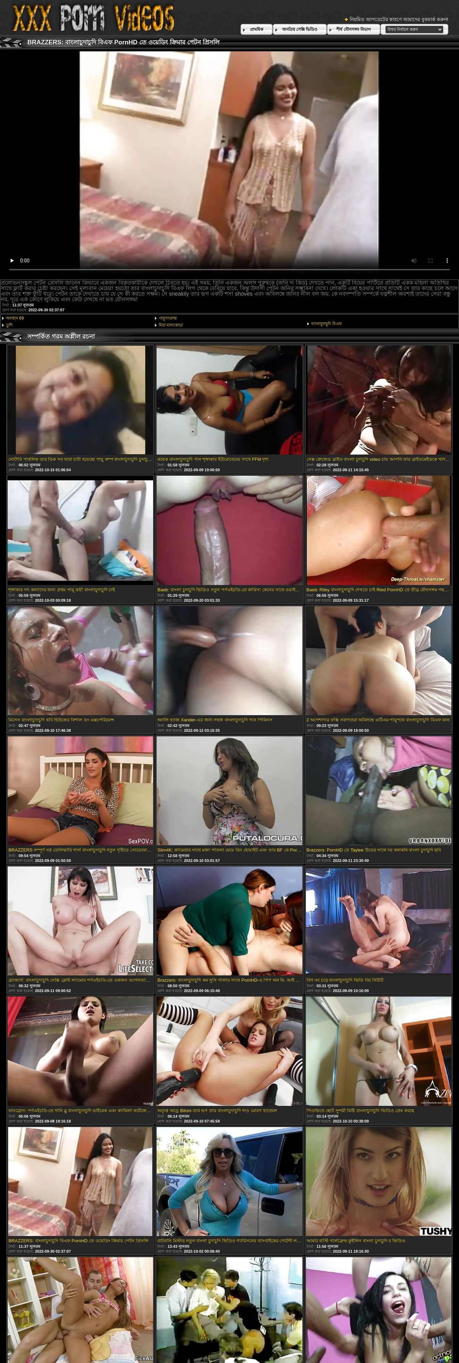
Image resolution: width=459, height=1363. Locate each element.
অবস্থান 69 (15, 318)
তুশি (9, 325)
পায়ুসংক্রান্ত (168, 318)
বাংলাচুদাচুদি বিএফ (326, 323)
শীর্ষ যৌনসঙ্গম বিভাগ (353, 29)
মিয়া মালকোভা (171, 325)
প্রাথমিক (256, 29)
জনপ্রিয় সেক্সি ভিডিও (300, 29)
